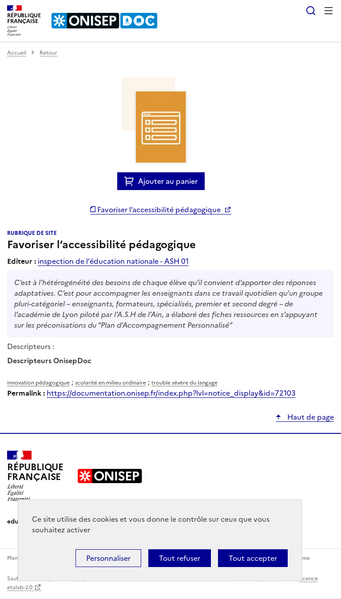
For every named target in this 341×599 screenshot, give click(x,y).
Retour (48, 53)
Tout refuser (179, 558)
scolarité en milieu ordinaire (110, 383)
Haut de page (309, 417)
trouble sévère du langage (184, 383)
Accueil (16, 53)
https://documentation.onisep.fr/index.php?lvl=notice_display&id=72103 (171, 393)
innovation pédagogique (38, 383)
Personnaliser (108, 558)
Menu (328, 11)
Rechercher (311, 11)
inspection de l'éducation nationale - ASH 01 (113, 261)
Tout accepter (253, 558)
